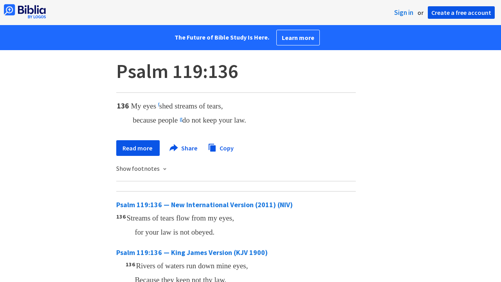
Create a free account (461, 12)
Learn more (298, 38)
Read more (138, 148)
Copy (221, 147)
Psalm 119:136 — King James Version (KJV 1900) (192, 252)
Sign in (403, 12)
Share (183, 148)
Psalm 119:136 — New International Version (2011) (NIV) (204, 204)
